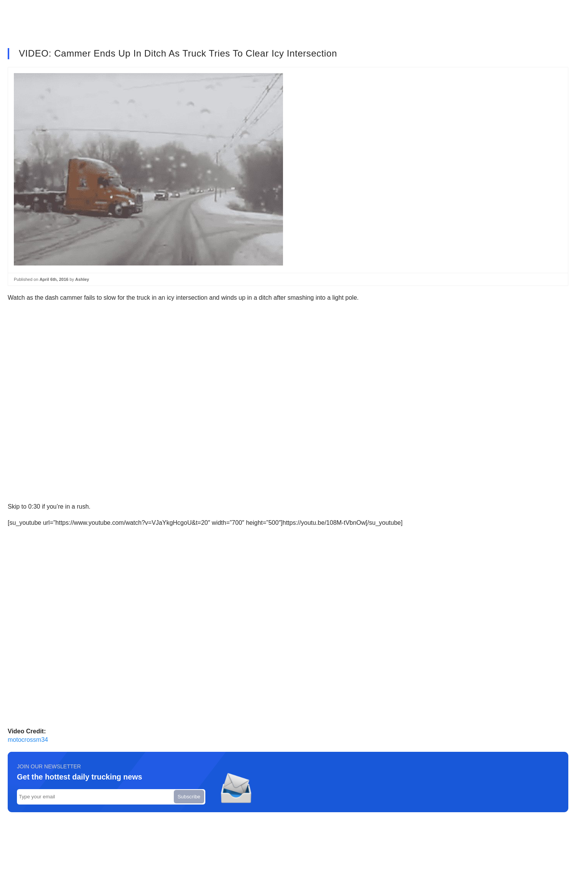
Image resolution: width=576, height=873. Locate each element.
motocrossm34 (28, 739)
